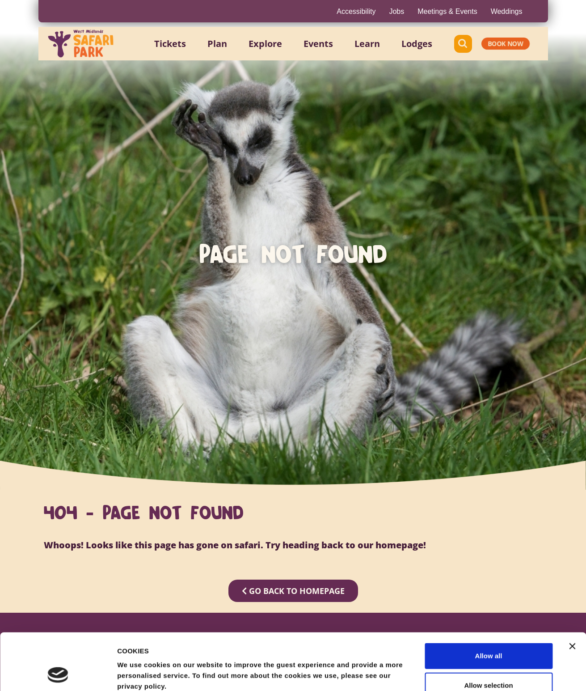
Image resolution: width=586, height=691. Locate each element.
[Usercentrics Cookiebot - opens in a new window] (58, 673)
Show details (469, 673)
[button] (170, 44)
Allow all (488, 602)
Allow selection (488, 632)
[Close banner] (572, 593)
